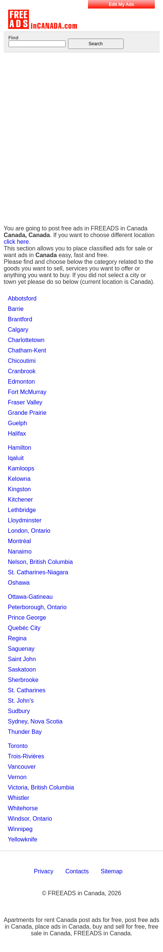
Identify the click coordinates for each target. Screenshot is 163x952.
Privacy (43, 871)
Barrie (16, 309)
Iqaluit (16, 458)
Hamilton (19, 447)
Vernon (17, 777)
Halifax (17, 433)
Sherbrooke (23, 680)
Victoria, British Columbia (41, 787)
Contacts (77, 871)
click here (16, 242)
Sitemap (112, 871)
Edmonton (21, 381)
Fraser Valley (25, 402)
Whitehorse (23, 808)
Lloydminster (25, 520)
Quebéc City (24, 628)
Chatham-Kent (27, 350)
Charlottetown (26, 340)
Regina (17, 638)
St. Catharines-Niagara (38, 572)
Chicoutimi (22, 361)
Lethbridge (22, 510)
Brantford (20, 319)
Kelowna (19, 479)
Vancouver (22, 767)
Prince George (27, 617)
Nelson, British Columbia (40, 562)
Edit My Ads (121, 4)
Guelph (17, 423)
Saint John (22, 659)
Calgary (18, 329)
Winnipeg (20, 829)
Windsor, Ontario (30, 818)
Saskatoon (22, 669)
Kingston (19, 489)
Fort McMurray (27, 392)
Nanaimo (20, 551)
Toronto (17, 746)
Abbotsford (22, 298)
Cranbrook (22, 371)
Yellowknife (22, 839)
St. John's (21, 700)
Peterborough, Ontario (37, 607)
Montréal (19, 541)
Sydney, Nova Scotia (35, 721)
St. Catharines (26, 690)
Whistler (18, 798)
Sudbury (19, 711)
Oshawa (19, 583)
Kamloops (21, 468)
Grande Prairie (27, 413)
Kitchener (20, 499)
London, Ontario (29, 531)
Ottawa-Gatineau (30, 597)
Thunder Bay (25, 732)
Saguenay (21, 649)
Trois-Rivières (26, 756)
